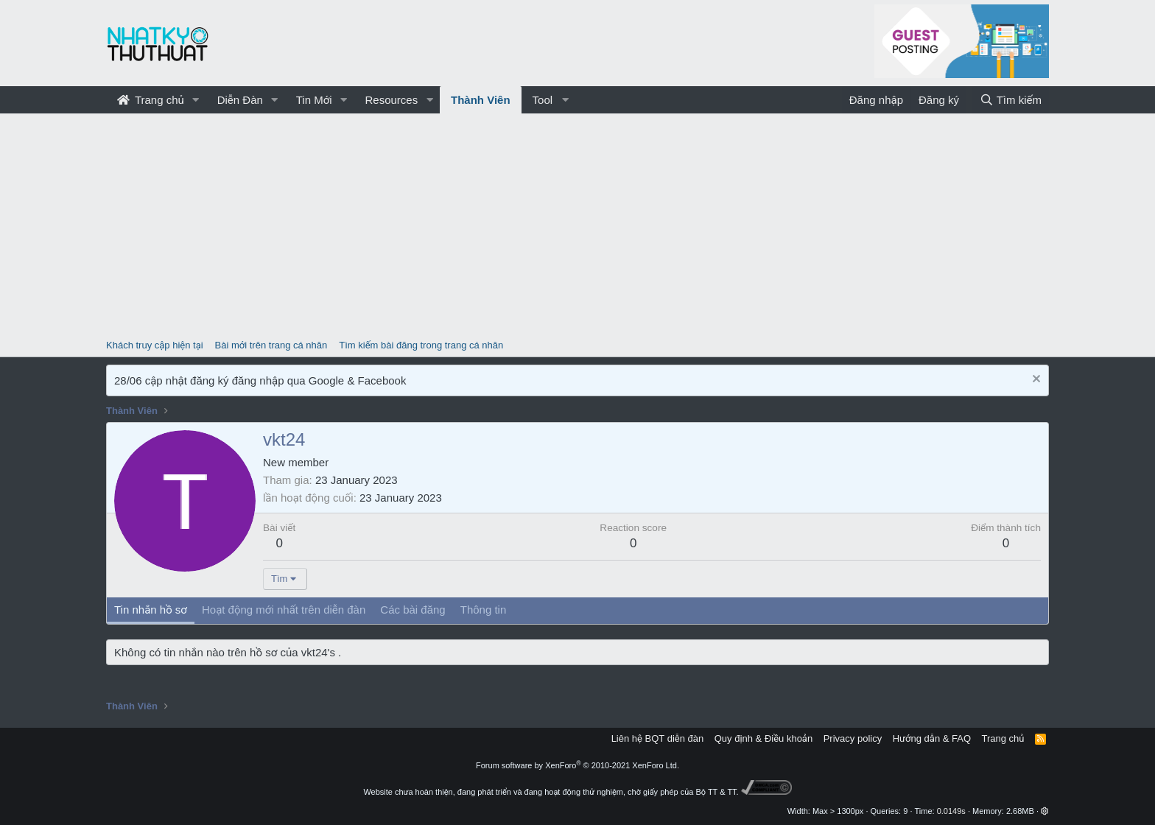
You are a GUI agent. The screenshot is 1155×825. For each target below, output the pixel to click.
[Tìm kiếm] (1010, 99)
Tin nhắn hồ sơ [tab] (150, 609)
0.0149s (951, 811)
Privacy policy (853, 738)
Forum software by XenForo (577, 765)
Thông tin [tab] (483, 609)
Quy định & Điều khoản (763, 738)
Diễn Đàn (240, 100)
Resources (391, 100)
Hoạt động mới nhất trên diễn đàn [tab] (283, 609)
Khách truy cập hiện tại (154, 345)
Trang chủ (150, 100)
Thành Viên (480, 100)
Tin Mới (314, 100)
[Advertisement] (577, 224)
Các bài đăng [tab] (412, 609)
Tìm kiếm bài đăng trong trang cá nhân (421, 345)
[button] (196, 99)
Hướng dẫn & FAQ (932, 738)
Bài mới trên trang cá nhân (271, 345)
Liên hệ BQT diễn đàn (657, 738)
